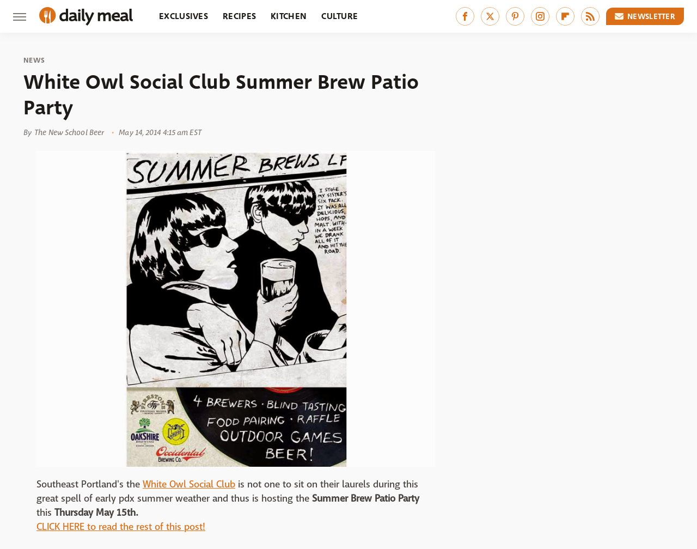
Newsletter (645, 16)
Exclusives (183, 16)
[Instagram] (540, 16)
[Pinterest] (515, 16)
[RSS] (590, 16)
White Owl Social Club (189, 484)
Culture (339, 16)
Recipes (239, 16)
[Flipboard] (565, 16)
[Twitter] (490, 16)
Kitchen (289, 16)
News (34, 60)
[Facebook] (465, 16)
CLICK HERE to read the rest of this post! (120, 527)
